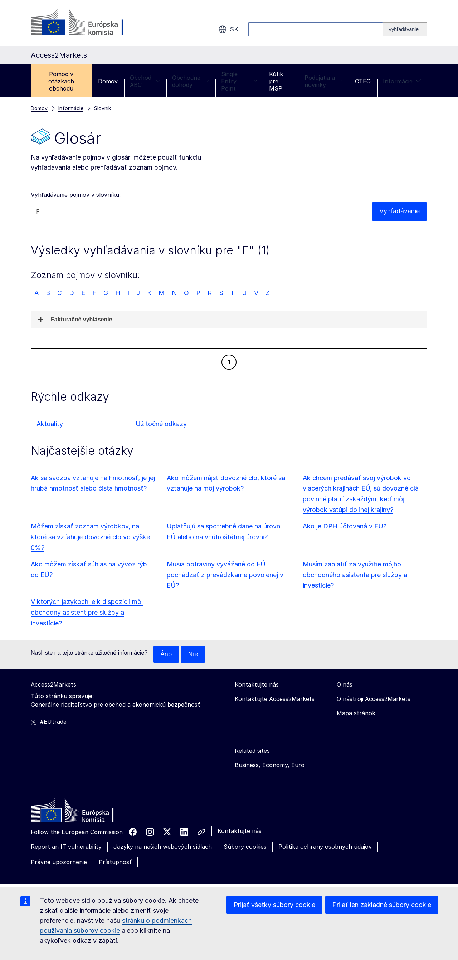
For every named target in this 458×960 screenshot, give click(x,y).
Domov (108, 81)
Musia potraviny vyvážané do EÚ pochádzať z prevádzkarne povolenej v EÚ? (225, 574)
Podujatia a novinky (323, 81)
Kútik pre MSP (276, 81)
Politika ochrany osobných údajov (325, 847)
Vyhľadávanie (399, 211)
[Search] (405, 29)
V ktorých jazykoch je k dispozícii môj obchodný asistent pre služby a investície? (87, 612)
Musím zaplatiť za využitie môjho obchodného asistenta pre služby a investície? (355, 574)
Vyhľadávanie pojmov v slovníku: (76, 194)
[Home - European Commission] (83, 813)
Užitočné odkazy (161, 424)
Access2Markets (53, 684)
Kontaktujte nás (240, 831)
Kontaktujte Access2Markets (275, 699)
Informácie (402, 81)
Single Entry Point (239, 81)
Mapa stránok (356, 713)
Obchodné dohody (190, 81)
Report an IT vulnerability (66, 847)
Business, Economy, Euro (269, 765)
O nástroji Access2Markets (373, 699)
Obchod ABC (145, 81)
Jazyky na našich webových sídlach (162, 847)
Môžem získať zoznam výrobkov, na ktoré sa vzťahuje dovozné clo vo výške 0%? (90, 536)
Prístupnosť (115, 862)
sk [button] (228, 29)
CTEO (363, 81)
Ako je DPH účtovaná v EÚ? (344, 526)
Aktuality (49, 424)
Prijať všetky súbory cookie (274, 904)
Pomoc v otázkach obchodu (61, 81)
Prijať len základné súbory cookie (381, 904)
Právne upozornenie (59, 862)
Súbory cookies (245, 847)
